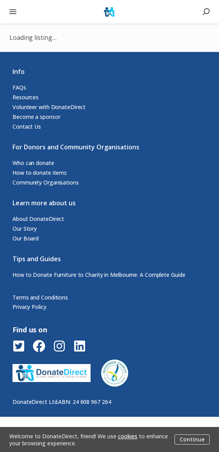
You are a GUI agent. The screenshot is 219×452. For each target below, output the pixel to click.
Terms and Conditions (40, 297)
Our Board (25, 238)
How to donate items (39, 172)
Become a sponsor (36, 116)
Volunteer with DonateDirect (48, 107)
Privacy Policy (29, 306)
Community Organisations (45, 182)
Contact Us (26, 126)
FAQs (19, 87)
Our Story (24, 228)
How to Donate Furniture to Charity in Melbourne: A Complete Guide (98, 274)
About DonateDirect (38, 218)
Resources (25, 97)
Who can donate (33, 163)
